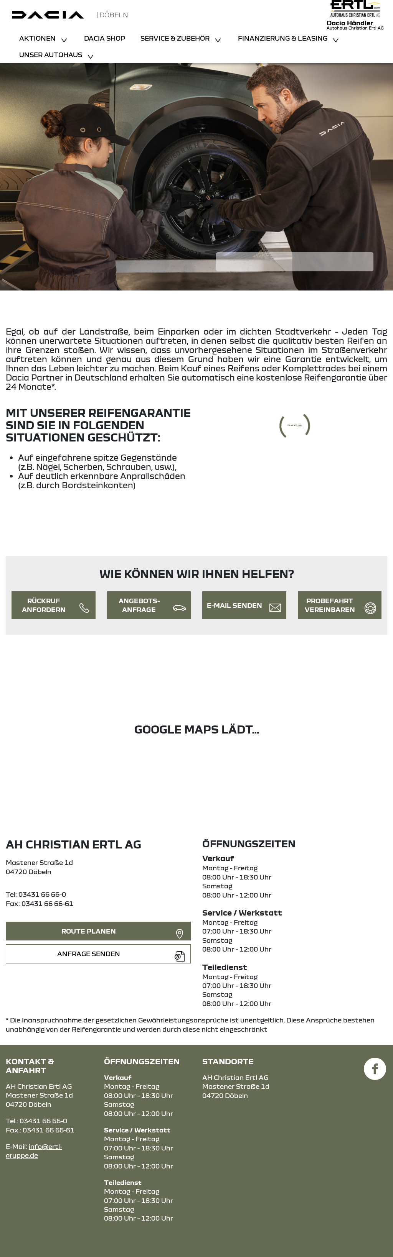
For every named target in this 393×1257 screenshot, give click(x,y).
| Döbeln (112, 14)
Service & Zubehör (175, 38)
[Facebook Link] (375, 1064)
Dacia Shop (104, 38)
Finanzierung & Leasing (283, 38)
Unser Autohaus (51, 54)
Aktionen (38, 38)
